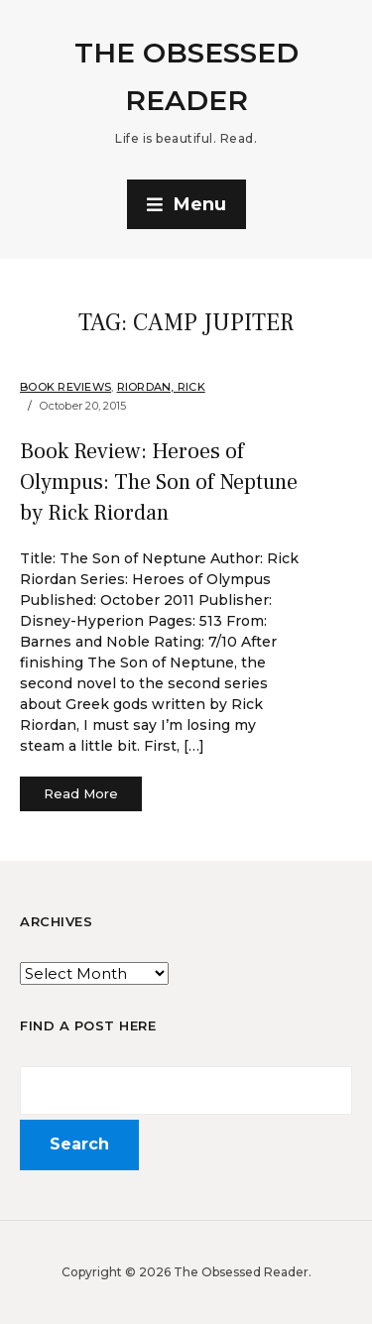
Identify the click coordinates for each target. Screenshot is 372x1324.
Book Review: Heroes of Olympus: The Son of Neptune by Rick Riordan (159, 482)
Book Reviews (65, 387)
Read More (81, 793)
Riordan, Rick (161, 387)
